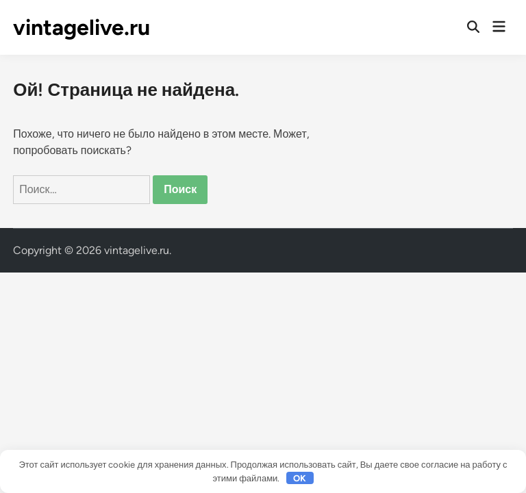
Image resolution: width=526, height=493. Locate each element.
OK (299, 478)
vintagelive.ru (81, 27)
